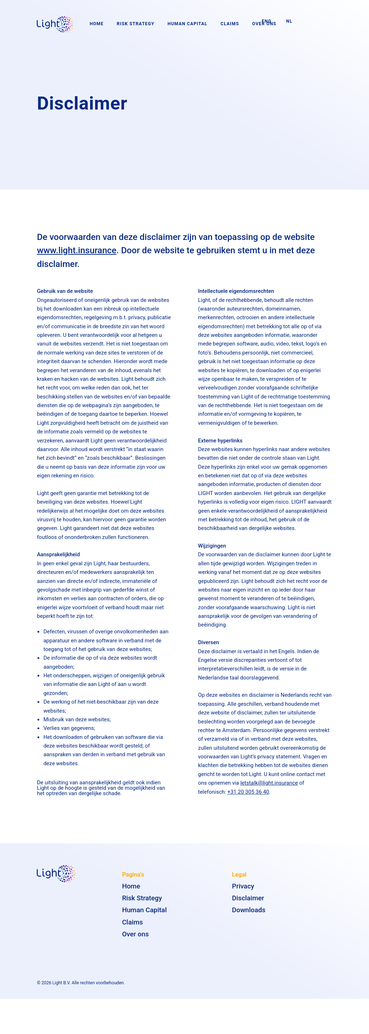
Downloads (249, 914)
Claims (230, 23)
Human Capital (187, 23)
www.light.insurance (76, 254)
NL (289, 21)
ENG (266, 21)
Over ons (135, 937)
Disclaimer (248, 902)
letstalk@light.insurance (269, 786)
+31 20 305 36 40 (248, 795)
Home (97, 23)
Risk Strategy (135, 23)
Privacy (243, 889)
